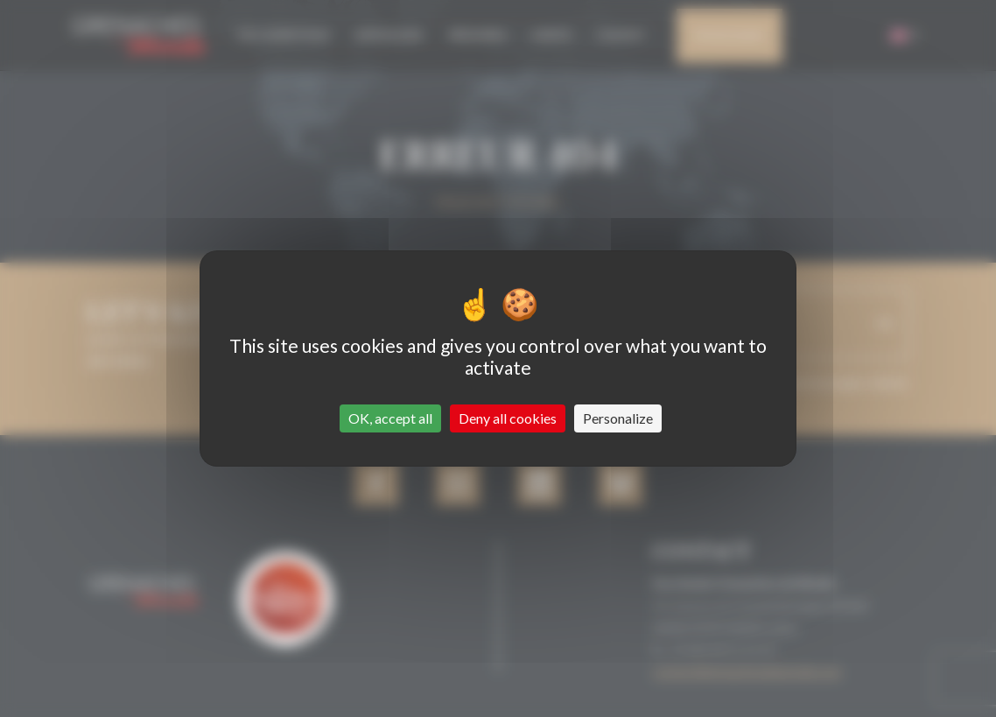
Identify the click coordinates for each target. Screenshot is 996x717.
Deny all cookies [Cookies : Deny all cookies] (508, 418)
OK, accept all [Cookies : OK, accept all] (390, 418)
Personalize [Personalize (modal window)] (618, 418)
